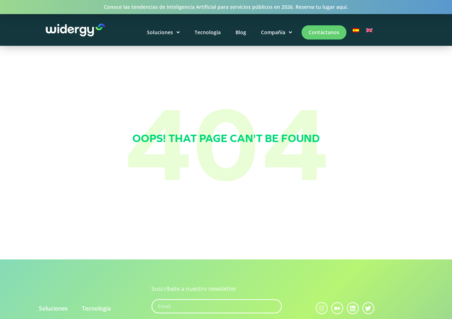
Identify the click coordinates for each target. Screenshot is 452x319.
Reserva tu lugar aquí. (322, 7)
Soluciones (163, 32)
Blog (241, 32)
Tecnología (208, 32)
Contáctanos (324, 32)
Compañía (276, 32)
